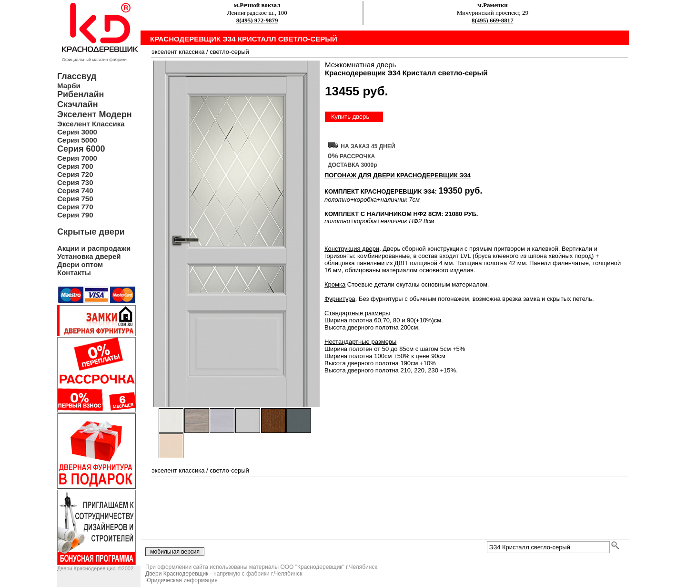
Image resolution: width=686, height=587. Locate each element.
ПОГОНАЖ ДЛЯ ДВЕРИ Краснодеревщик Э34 (397, 175)
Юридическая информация (181, 580)
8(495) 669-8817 (493, 20)
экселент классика (177, 51)
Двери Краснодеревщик (176, 573)
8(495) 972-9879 (257, 20)
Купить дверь (350, 116)
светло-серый (229, 51)
